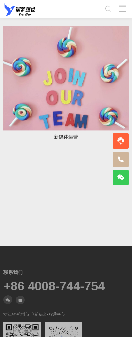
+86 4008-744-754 (54, 286)
